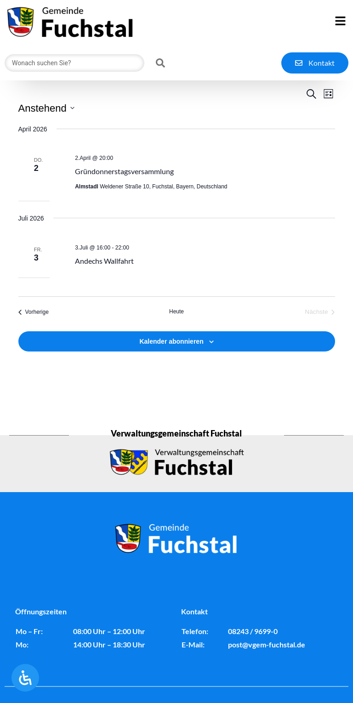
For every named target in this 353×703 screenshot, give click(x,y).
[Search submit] (160, 63)
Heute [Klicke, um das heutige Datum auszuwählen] (176, 334)
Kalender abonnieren (171, 364)
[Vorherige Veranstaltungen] (33, 334)
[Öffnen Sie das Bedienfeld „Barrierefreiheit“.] (25, 678)
